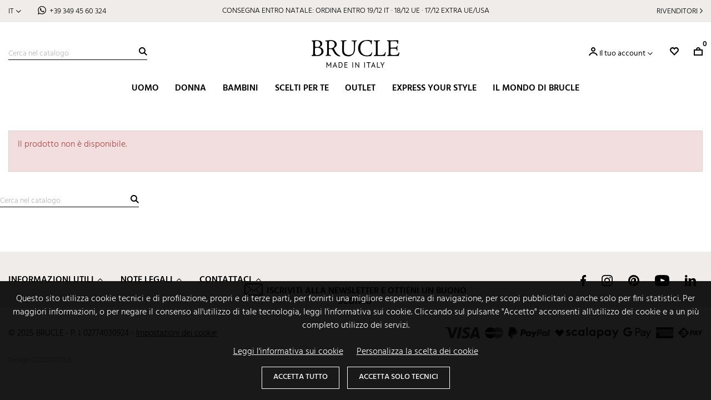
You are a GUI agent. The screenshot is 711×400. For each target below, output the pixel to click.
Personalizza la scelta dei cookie (417, 351)
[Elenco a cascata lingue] (14, 11)
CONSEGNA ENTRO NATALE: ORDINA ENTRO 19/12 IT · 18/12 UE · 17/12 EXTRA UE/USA (355, 10)
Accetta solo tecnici (398, 377)
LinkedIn (690, 280)
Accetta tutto (300, 377)
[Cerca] (77, 54)
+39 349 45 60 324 (77, 11)
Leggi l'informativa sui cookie (288, 351)
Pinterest (633, 280)
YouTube (662, 280)
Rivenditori (677, 11)
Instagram (607, 280)
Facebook (583, 280)
